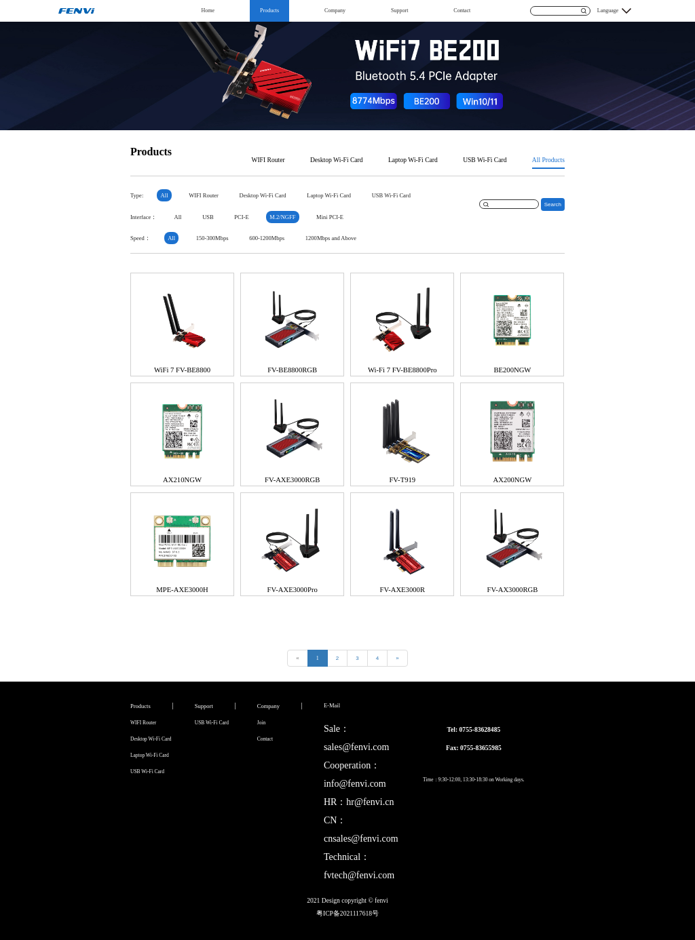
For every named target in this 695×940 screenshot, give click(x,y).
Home (208, 10)
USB (208, 217)
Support (399, 10)
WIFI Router (267, 159)
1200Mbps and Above (330, 238)
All (164, 195)
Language (608, 10)
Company (334, 10)
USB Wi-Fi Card (484, 159)
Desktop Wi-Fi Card (336, 159)
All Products (548, 159)
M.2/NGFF (282, 217)
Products (269, 10)
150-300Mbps (212, 238)
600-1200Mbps (266, 238)
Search (552, 204)
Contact (461, 10)
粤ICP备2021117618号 (347, 913)
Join (261, 723)
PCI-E (241, 217)
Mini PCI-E (329, 217)
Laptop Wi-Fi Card (413, 159)
